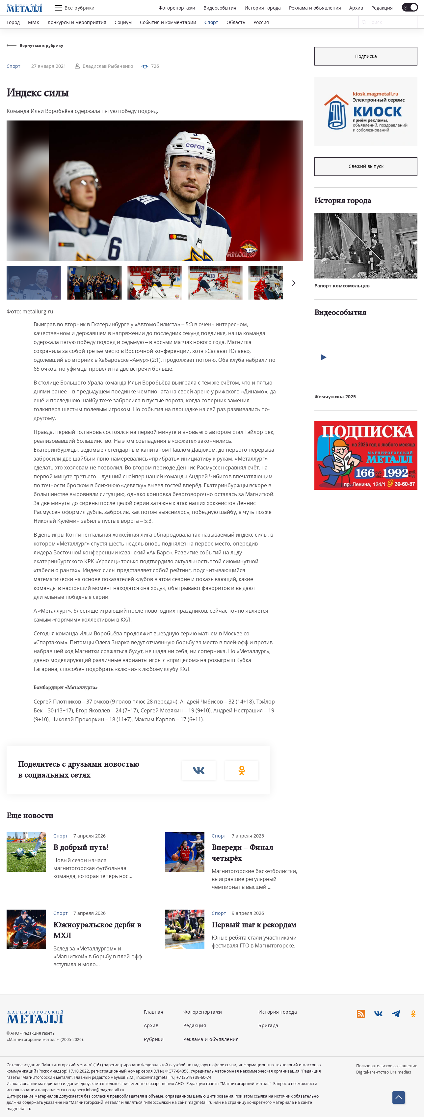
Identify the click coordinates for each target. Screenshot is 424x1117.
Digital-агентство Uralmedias (383, 1072)
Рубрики (154, 1039)
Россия (261, 22)
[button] (293, 283)
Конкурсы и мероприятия (77, 22)
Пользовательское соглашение (386, 1066)
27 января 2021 (48, 66)
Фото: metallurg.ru (30, 311)
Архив (356, 8)
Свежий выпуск (366, 166)
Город (13, 22)
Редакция (382, 8)
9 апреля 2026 (248, 913)
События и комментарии (168, 22)
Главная (154, 1012)
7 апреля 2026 (89, 836)
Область (235, 22)
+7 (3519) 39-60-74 (193, 1077)
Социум (123, 22)
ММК (34, 22)
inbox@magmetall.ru (155, 1077)
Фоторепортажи (177, 8)
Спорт (211, 22)
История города (263, 8)
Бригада (268, 1025)
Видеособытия (219, 8)
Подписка (366, 56)
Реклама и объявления (315, 8)
